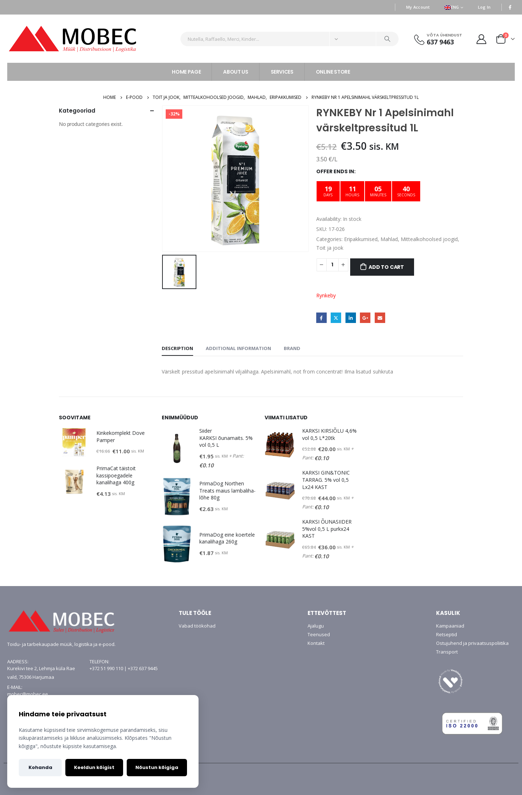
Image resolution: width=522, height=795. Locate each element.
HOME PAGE (186, 71)
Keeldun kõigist (94, 767)
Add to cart (386, 267)
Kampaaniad (450, 626)
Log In (484, 7)
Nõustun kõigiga (156, 767)
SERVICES (282, 71)
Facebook (321, 318)
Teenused (319, 634)
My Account (418, 7)
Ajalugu (316, 626)
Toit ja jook (329, 247)
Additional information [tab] (238, 348)
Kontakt (316, 643)
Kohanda (40, 767)
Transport (447, 651)
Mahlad (389, 239)
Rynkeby (326, 295)
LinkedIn (350, 318)
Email (380, 318)
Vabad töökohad (197, 626)
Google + (365, 318)
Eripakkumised (361, 239)
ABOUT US (235, 71)
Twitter (336, 318)
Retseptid (446, 634)
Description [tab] (177, 348)
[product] (74, 442)
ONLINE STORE (333, 71)
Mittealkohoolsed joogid (429, 239)
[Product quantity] (332, 264)
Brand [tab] (292, 348)
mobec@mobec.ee (27, 694)
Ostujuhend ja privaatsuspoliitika (472, 643)
